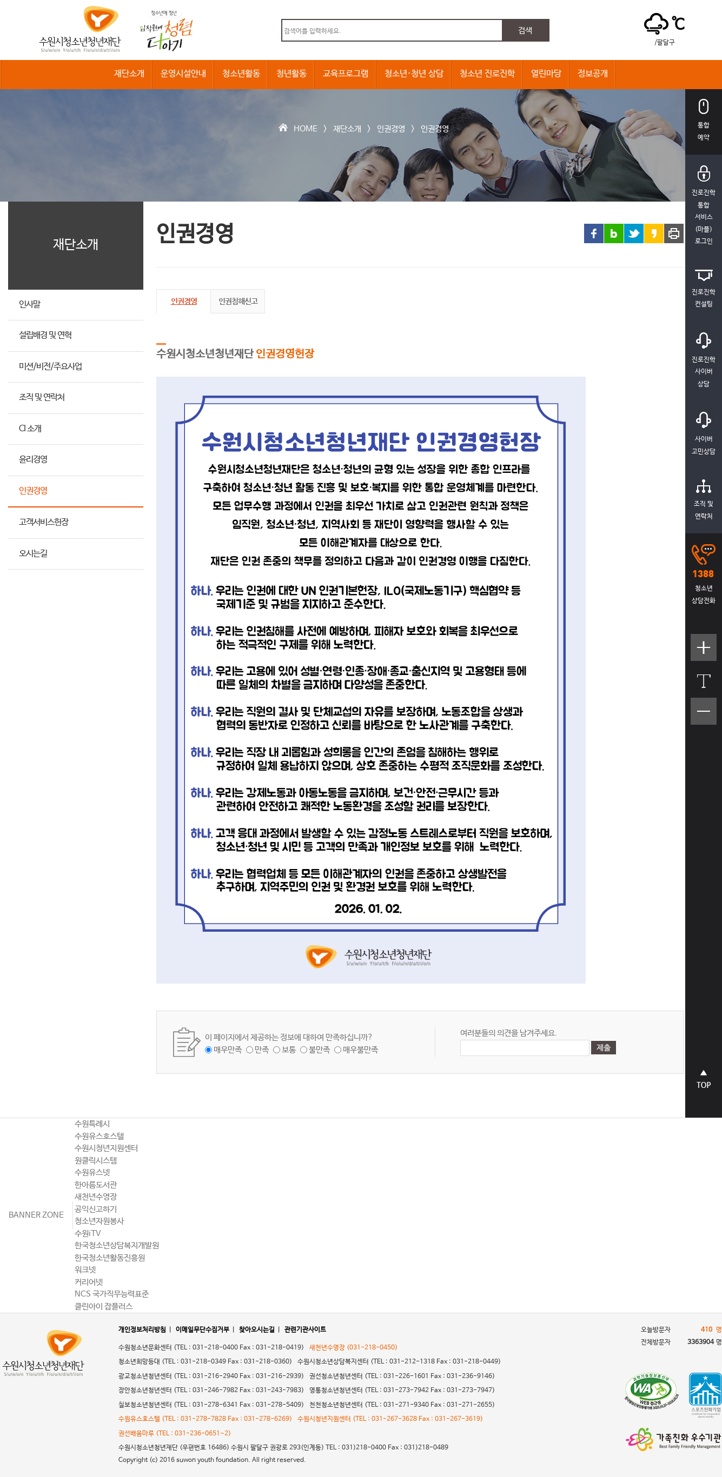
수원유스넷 (92, 1172)
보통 (289, 1049)
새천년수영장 (96, 1196)
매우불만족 (360, 1049)
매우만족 (228, 1049)
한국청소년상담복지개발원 (117, 1245)
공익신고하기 (96, 1209)
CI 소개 (30, 429)
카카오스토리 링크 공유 (654, 233)
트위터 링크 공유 (634, 233)
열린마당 (546, 74)
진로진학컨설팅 (704, 289)
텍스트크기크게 (703, 653)
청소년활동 (241, 74)
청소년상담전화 (704, 574)
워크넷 (85, 1269)
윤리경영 (33, 460)
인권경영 (391, 128)
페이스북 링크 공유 (594, 233)
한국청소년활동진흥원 (110, 1257)
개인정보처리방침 (142, 1330)
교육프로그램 (345, 74)
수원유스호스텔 (99, 1136)
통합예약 (704, 120)
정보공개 (593, 74)
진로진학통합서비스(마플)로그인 (704, 205)
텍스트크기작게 (703, 717)
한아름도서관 (96, 1184)
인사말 (29, 304)
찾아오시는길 (257, 1330)
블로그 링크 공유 (614, 233)
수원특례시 (92, 1123)
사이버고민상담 (704, 434)
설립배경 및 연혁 (45, 335)
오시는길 (33, 554)
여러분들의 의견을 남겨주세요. (508, 1033)
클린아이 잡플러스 (104, 1306)
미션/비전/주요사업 (50, 367)
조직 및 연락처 (41, 397)
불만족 (319, 1049)
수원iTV (88, 1233)
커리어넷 (89, 1282)
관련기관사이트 (305, 1330)
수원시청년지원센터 (106, 1148)
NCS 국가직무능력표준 (112, 1294)
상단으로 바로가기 (704, 1085)
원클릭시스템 (96, 1160)
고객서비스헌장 (43, 522)
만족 (262, 1049)
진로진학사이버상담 (704, 360)
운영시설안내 (183, 74)
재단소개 (129, 74)
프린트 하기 (674, 233)
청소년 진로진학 (487, 74)
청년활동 (291, 74)
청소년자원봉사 (99, 1221)
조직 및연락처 (703, 499)
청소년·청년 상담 (414, 74)
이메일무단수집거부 (202, 1330)
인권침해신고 (237, 301)
